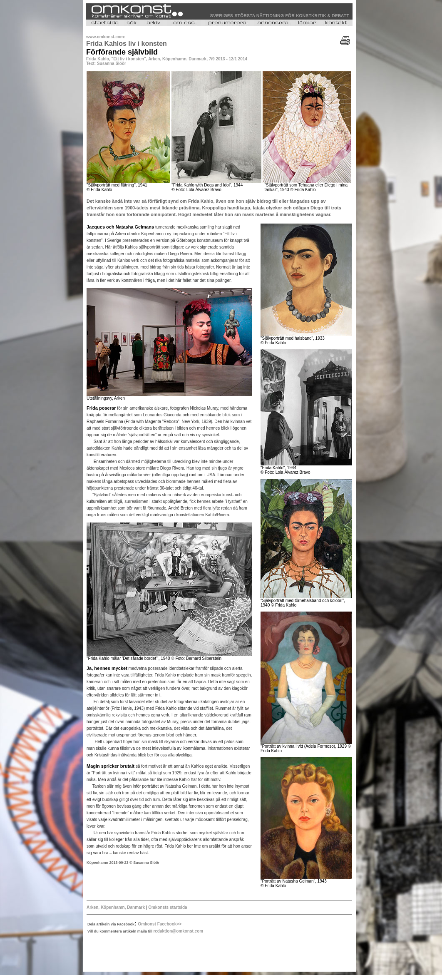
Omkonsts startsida (167, 907)
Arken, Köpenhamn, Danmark (116, 907)
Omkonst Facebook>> (159, 924)
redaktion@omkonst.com (178, 931)
